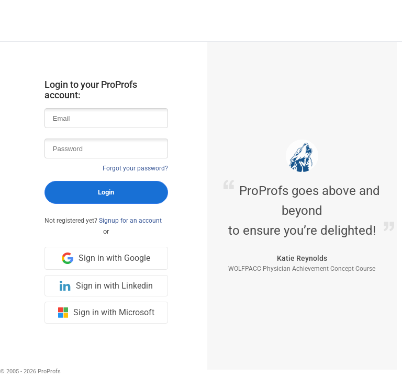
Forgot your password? (135, 168)
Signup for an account (130, 220)
